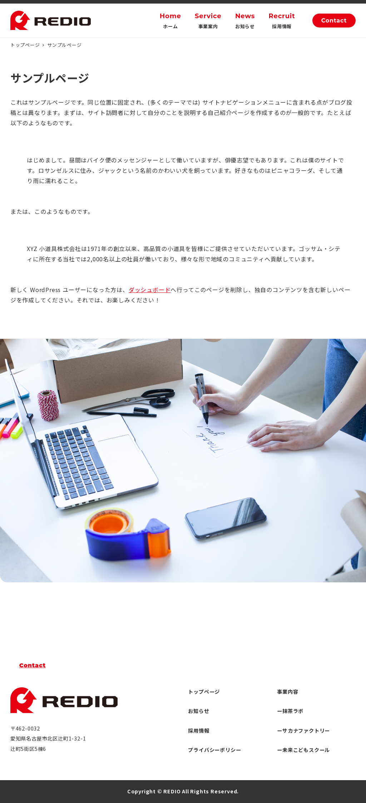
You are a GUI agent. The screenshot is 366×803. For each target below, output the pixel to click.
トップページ (204, 691)
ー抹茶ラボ (290, 710)
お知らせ (198, 710)
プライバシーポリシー (214, 749)
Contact (334, 20)
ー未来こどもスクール (303, 749)
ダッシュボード (150, 289)
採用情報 (198, 730)
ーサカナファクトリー (303, 730)
